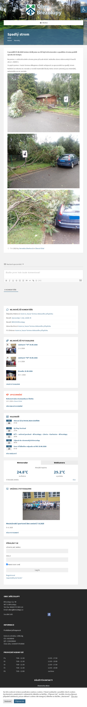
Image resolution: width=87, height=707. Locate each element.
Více (74, 480)
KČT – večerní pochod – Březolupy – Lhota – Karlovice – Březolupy (40, 434)
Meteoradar (22, 462)
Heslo (8, 556)
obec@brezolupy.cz (15, 610)
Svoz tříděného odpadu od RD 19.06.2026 (30, 446)
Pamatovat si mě (13, 565)
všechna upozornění (14, 406)
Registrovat (10, 575)
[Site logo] (43, 15)
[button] (84, 9)
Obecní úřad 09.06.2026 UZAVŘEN (26, 421)
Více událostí (11, 453)
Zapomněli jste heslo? (14, 578)
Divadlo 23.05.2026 (25, 371)
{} (37, 280)
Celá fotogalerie (13, 384)
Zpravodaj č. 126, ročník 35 (21, 318)
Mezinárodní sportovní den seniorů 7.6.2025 (25, 523)
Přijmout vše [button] (19, 701)
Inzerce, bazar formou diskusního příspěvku (37, 314)
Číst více (74, 696)
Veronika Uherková (26, 248)
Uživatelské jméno (13, 547)
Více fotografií (12, 533)
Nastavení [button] (8, 701)
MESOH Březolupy (18, 322)
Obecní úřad (39, 248)
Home (9, 40)
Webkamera (59, 462)
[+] (40, 280)
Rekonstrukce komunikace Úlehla (19, 399)
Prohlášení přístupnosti (12, 630)
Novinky (17, 40)
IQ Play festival (20, 428)
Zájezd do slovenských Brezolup (27, 440)
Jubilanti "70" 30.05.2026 (27, 345)
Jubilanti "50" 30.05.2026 (27, 358)
